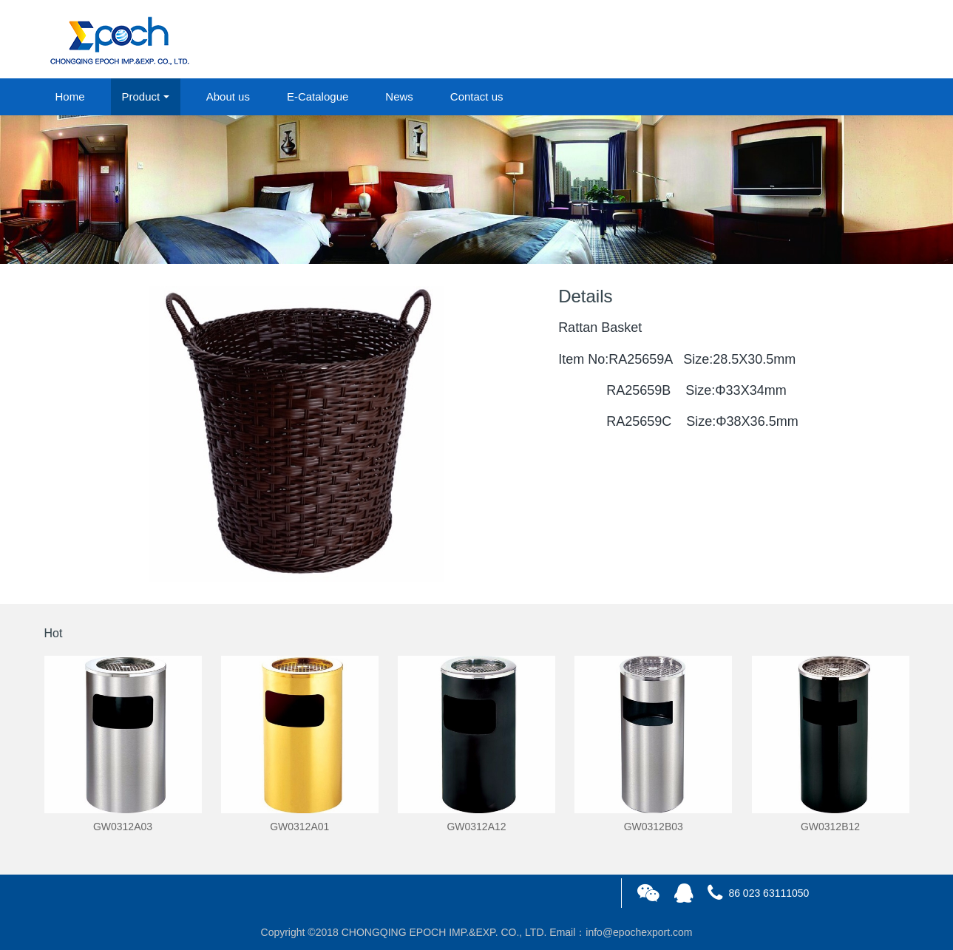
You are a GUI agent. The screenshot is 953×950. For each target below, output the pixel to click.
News (399, 96)
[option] (476, 189)
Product (141, 96)
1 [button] (468, 241)
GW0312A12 (476, 826)
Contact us (476, 96)
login (809, 40)
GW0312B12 (830, 826)
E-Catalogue (317, 96)
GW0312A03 (122, 826)
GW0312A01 (299, 826)
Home (70, 96)
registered (875, 40)
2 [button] (485, 241)
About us (228, 96)
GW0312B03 (653, 826)
